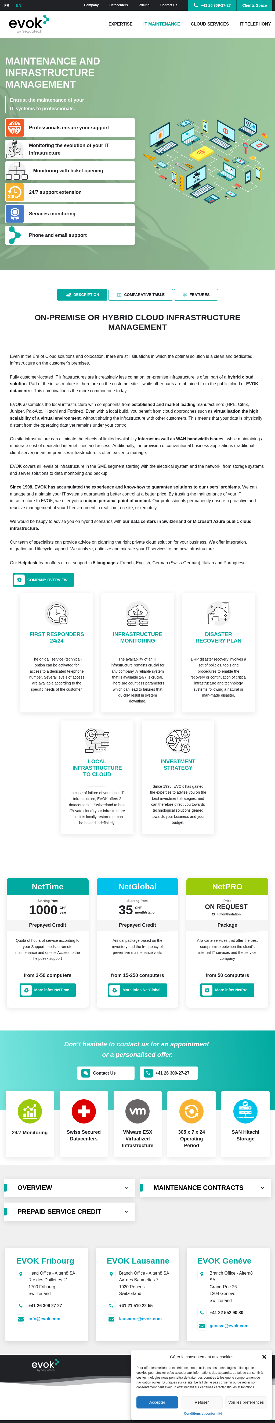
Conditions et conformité (203, 1413)
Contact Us (168, 5)
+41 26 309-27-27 (216, 5)
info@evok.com (44, 1319)
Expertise (120, 24)
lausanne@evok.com (140, 1319)
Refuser (202, 1402)
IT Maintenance (161, 24)
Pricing (144, 5)
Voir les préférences (246, 1402)
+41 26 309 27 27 (45, 1305)
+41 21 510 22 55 (136, 1305)
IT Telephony (255, 24)
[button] (264, 1357)
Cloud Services (210, 24)
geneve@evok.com (229, 1326)
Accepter (157, 1402)
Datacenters (119, 5)
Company (91, 5)
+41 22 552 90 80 (226, 1312)
